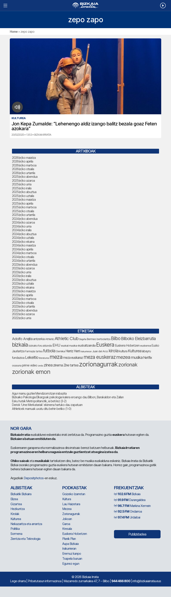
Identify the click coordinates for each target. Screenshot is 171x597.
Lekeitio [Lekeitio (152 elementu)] (31, 357)
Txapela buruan (72, 558)
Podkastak (74, 487)
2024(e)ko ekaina (23, 241)
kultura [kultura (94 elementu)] (123, 351)
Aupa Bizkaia (70, 544)
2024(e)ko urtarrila (23, 260)
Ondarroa (128, 511)
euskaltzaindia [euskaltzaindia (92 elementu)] (87, 345)
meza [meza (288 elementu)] (56, 357)
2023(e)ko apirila (22, 295)
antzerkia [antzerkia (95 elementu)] (39, 339)
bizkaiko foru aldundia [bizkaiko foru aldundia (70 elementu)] (40, 345)
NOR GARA (20, 428)
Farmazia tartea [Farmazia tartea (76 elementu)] (33, 351)
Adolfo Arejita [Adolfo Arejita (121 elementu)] (22, 339)
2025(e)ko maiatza (24, 199)
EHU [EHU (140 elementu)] (56, 345)
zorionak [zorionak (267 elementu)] (127, 364)
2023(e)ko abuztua (24, 280)
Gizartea (16, 504)
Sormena (16, 534)
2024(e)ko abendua (24, 219)
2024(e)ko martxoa (24, 253)
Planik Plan (69, 539)
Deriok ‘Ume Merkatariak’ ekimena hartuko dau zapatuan (47, 405)
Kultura (66, 499)
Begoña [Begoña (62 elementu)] (82, 339)
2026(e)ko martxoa (24, 165)
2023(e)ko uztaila (23, 283)
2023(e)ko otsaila (23, 302)
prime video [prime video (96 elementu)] (29, 365)
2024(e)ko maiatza (24, 245)
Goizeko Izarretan (73, 494)
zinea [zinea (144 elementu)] (48, 365)
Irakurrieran (69, 548)
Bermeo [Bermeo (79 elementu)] (91, 339)
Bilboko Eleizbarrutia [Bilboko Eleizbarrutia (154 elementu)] (138, 338)
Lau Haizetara (71, 504)
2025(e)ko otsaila (23, 211)
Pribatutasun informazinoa (44, 581)
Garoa (66, 524)
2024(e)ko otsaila (23, 257)
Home (14, 31)
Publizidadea (137, 534)
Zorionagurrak (71, 514)
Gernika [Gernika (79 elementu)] (60, 351)
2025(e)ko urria (21, 184)
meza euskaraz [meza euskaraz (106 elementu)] (73, 358)
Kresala (67, 529)
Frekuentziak (129, 487)
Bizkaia (127, 494)
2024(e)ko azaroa (23, 222)
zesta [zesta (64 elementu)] (40, 365)
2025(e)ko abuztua (24, 192)
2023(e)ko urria (21, 272)
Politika (15, 529)
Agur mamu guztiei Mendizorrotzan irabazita (39, 393)
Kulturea (15, 519)
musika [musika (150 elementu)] (136, 357)
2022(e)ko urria (21, 318)
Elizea (14, 499)
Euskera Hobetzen (74, 534)
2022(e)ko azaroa (23, 314)
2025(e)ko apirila (22, 203)
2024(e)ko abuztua (24, 234)
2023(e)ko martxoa (24, 299)
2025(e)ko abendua (24, 176)
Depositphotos (34, 478)
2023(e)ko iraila (21, 276)
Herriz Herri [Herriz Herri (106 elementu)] (72, 351)
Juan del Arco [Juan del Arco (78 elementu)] (100, 351)
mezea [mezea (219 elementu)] (123, 357)
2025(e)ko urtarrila (23, 215)
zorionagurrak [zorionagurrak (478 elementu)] (98, 364)
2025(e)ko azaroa (23, 180)
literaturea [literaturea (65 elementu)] (44, 357)
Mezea (66, 509)
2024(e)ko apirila (22, 249)
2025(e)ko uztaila (23, 196)
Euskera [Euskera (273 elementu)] (105, 345)
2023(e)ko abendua (24, 264)
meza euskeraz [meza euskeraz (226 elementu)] (100, 357)
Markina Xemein (132, 506)
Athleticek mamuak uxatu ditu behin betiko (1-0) (41, 409)
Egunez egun (70, 563)
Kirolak (14, 514)
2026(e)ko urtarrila (23, 173)
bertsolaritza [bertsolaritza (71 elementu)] (103, 339)
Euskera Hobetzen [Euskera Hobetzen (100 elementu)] (127, 345)
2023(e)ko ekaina (23, 287)
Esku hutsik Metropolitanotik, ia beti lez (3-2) (39, 401)
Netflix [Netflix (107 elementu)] (147, 358)
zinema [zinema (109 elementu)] (58, 365)
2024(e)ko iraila (21, 230)
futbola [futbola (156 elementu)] (49, 350)
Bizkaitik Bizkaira (20, 494)
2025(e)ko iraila (21, 188)
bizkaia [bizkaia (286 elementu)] (20, 344)
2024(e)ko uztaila (23, 237)
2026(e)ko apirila (22, 161)
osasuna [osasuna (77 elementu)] (16, 365)
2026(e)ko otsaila (23, 169)
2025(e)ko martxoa (24, 207)
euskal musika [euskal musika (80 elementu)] (69, 345)
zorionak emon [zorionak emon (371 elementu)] (31, 371)
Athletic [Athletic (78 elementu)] (49, 339)
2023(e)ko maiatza (23, 291)
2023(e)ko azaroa (23, 268)
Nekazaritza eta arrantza (26, 524)
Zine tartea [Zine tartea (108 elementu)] (71, 365)
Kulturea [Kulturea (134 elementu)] (134, 351)
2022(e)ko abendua (24, 310)
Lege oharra (18, 581)
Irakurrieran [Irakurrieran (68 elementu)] (86, 351)
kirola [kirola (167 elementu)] (113, 350)
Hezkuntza (17, 509)
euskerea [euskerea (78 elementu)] (145, 345)
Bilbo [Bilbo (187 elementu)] (115, 338)
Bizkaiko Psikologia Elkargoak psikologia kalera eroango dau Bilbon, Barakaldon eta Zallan (68, 397)
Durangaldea (129, 500)
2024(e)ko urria (21, 226)
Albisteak (21, 487)
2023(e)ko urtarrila (23, 306)
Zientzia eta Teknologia (25, 539)
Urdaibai (127, 517)
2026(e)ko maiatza (24, 157)
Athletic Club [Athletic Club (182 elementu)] (67, 338)
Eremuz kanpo (71, 553)
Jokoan (67, 519)
